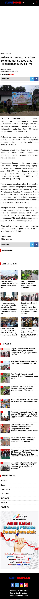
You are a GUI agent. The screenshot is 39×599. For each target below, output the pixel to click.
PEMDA (4, 481)
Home (2, 53)
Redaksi (13, 590)
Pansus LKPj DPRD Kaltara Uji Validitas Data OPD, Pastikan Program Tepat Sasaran (23, 439)
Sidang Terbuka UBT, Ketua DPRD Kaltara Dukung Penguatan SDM (24, 400)
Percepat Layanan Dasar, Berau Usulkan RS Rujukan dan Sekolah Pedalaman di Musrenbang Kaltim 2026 (24, 415)
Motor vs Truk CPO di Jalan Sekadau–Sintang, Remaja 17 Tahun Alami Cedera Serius (22, 389)
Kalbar (3, 485)
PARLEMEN (5, 489)
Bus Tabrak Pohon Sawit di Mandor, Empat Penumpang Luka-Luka (24, 376)
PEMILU (4, 502)
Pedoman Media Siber (19, 595)
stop (12, 74)
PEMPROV (5, 507)
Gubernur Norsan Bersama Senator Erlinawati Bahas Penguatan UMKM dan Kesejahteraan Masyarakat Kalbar (24, 428)
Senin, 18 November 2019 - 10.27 (9, 71)
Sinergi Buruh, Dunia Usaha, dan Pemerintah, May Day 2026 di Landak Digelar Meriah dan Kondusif (24, 466)
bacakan (4, 74)
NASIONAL (5, 498)
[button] (37, 1)
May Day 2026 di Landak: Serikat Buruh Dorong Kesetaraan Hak (24, 362)
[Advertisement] (19, 30)
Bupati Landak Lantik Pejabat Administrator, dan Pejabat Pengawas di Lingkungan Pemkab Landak (24, 351)
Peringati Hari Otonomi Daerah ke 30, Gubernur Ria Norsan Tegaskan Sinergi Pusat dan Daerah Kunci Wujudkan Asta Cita (24, 453)
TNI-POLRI (8, 53)
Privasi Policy (23, 590)
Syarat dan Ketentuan (19, 593)
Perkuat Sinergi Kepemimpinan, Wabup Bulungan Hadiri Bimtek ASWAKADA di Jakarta (29, 333)
